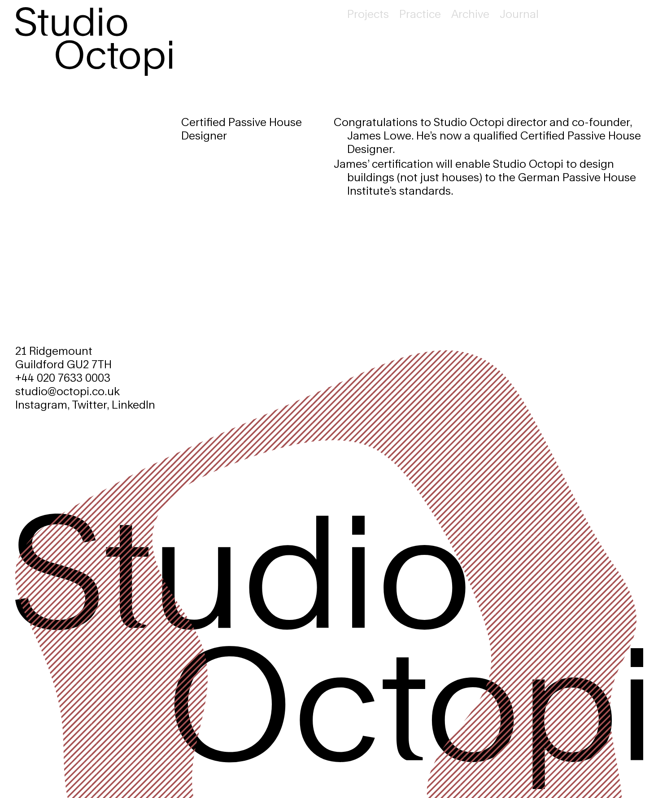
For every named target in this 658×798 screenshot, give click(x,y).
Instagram (41, 404)
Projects (368, 13)
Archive (470, 13)
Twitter (89, 404)
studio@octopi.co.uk (67, 390)
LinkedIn (133, 404)
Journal (519, 13)
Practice (420, 13)
